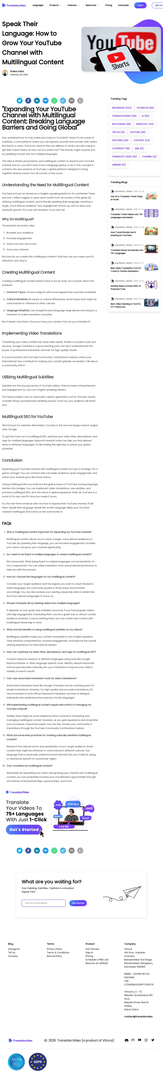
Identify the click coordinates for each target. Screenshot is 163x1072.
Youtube (13, 956)
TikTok (11, 952)
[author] (112, 191)
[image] (151, 195)
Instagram (14, 949)
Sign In (89, 952)
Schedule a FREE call (97, 959)
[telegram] (63, 101)
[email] (72, 101)
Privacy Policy (54, 949)
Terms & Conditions (58, 952)
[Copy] (80, 101)
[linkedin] (37, 101)
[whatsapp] (54, 101)
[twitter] (20, 101)
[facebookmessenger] (46, 101)
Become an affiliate (97, 963)
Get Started (92, 949)
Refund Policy (54, 956)
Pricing (89, 956)
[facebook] (28, 101)
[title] (127, 198)
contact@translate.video (138, 1016)
